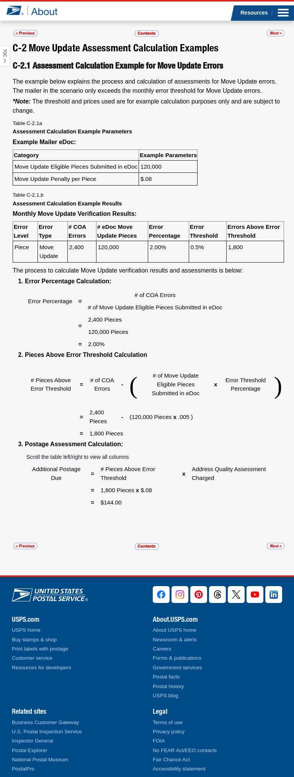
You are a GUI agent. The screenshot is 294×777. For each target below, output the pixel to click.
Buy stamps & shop (34, 639)
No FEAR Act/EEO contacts (185, 750)
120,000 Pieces (108, 332)
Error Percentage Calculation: (68, 281)
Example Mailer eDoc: (44, 142)
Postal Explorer (29, 750)
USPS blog (165, 695)
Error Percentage (50, 301)
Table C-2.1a (27, 123)
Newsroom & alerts (175, 639)
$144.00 (111, 491)
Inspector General (32, 741)
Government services (177, 667)
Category (26, 155)
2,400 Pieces (105, 319)
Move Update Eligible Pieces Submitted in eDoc (76, 166)
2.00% (158, 247)
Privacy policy (169, 731)
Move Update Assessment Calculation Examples (124, 47)
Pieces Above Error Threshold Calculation (86, 355)
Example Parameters (168, 155)
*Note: (22, 101)
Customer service (32, 658)
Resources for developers (41, 667)
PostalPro (23, 769)
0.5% (197, 247)
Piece (22, 247)
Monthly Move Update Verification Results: (75, 213)
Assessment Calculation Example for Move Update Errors (128, 65)
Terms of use (168, 722)
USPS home (26, 630)
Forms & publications (177, 658)
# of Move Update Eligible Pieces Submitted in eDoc (155, 307)
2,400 (76, 247)
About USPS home (174, 630)
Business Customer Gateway (45, 722)
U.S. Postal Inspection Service (47, 731)
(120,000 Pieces (151, 417)
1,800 (235, 247)
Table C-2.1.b (28, 195)
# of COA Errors (155, 295)
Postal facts (166, 677)
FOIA (159, 741)
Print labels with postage (40, 649)
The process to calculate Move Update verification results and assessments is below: (128, 270)
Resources (254, 13)
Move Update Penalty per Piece (55, 179)
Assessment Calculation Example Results (67, 203)
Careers (162, 649)
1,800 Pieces (106, 433)
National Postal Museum (40, 759)
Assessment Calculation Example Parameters (72, 131)
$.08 (146, 179)
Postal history (168, 686)
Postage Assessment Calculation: (74, 444)
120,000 (151, 166)
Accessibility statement (179, 769)
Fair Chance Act (171, 759)
